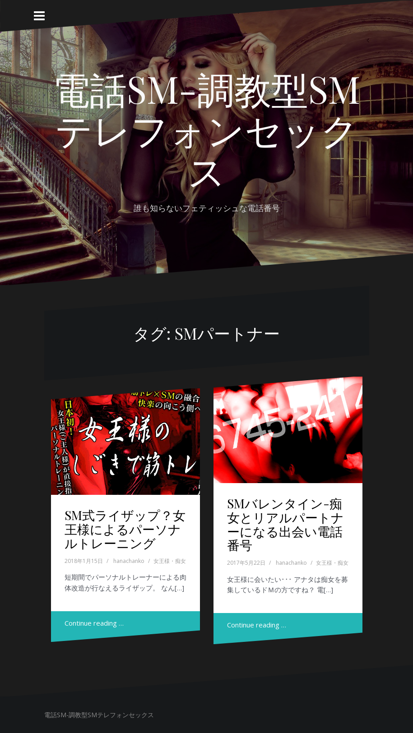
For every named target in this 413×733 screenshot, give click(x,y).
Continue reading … (94, 622)
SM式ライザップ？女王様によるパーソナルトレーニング (125, 529)
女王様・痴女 (169, 561)
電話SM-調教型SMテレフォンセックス (206, 129)
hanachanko (128, 561)
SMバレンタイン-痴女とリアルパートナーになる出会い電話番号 (285, 524)
